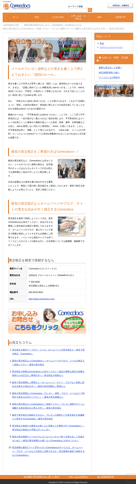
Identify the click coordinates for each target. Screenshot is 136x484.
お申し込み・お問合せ (78, 17)
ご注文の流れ (57, 17)
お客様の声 (120, 17)
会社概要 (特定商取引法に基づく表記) (42, 477)
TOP (11, 25)
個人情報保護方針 (105, 477)
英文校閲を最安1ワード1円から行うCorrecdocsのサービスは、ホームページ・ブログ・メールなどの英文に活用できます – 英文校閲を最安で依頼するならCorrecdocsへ (48, 451)
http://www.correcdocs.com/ (42, 299)
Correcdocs (7, 2)
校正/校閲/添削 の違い (109, 72)
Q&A (99, 17)
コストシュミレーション (111, 47)
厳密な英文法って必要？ (110, 68)
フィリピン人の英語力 (109, 77)
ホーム (16, 17)
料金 (37, 17)
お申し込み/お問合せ (78, 477)
